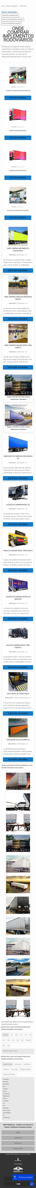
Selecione (5, 1035)
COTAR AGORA (18, 98)
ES (21, 1035)
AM (4, 1045)
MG (16, 1035)
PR (30, 1035)
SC (4, 1040)
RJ (11, 1035)
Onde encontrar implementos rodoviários (12, 19)
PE (13, 1040)
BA (17, 1040)
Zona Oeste (27, 1064)
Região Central (8, 1064)
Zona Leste (14, 1069)
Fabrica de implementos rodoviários (11, 23)
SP (26, 1035)
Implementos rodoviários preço (10, 15)
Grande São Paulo (25, 1069)
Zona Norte (18, 1064)
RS (8, 1040)
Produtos (18, 1143)
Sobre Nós (18, 1138)
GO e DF (28, 1040)
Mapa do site (18, 1148)
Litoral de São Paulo (9, 1074)
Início (18, 1132)
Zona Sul (6, 1069)
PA (8, 1045)
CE (22, 1040)
